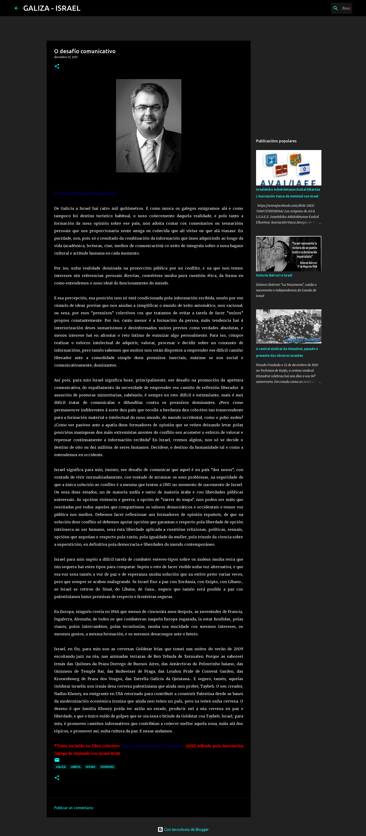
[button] (57, 66)
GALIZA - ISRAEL (52, 8)
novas (90, 766)
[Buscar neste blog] (327, 8)
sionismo (107, 766)
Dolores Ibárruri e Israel (274, 275)
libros (76, 766)
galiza (61, 766)
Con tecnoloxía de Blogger (183, 829)
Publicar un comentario (73, 808)
